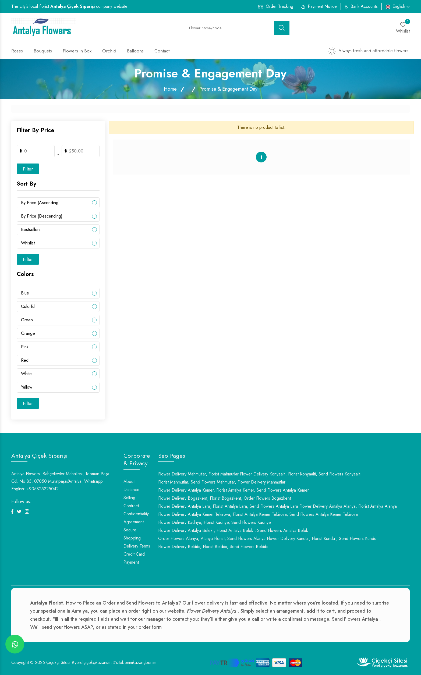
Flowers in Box (77, 51)
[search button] (281, 28)
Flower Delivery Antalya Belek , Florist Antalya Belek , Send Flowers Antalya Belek (233, 530)
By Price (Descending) (41, 216)
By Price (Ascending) (40, 203)
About (129, 481)
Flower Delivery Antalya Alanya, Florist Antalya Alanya (348, 506)
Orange (28, 333)
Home (170, 89)
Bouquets (43, 51)
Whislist (28, 243)
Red (25, 360)
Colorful (28, 306)
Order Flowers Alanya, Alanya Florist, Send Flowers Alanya (212, 538)
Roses (17, 51)
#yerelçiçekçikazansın (92, 662)
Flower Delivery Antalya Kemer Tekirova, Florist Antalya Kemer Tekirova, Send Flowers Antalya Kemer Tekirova (258, 514)
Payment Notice (322, 6)
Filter (28, 169)
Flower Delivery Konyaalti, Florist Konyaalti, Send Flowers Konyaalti (300, 474)
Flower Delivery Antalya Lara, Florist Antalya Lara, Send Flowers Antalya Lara (228, 506)
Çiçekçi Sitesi (58, 662)
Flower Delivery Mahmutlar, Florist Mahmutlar (198, 474)
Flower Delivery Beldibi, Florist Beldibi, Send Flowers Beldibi (213, 546)
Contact (161, 51)
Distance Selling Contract (131, 497)
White (26, 374)
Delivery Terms (136, 546)
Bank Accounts (364, 6)
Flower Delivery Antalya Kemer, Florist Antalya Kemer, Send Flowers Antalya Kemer (233, 490)
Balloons (135, 51)
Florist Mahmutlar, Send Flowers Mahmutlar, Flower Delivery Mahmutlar (221, 482)
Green (27, 320)
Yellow (26, 387)
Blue (25, 293)
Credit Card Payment (134, 558)
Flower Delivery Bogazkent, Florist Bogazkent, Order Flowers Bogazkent (224, 498)
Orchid (109, 51)
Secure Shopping (132, 534)
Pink (25, 347)
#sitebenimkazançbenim (134, 662)
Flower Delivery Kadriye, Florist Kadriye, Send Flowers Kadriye (214, 522)
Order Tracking (279, 6)
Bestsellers (31, 229)
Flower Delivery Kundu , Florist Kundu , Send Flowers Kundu (321, 538)
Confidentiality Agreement (136, 518)
